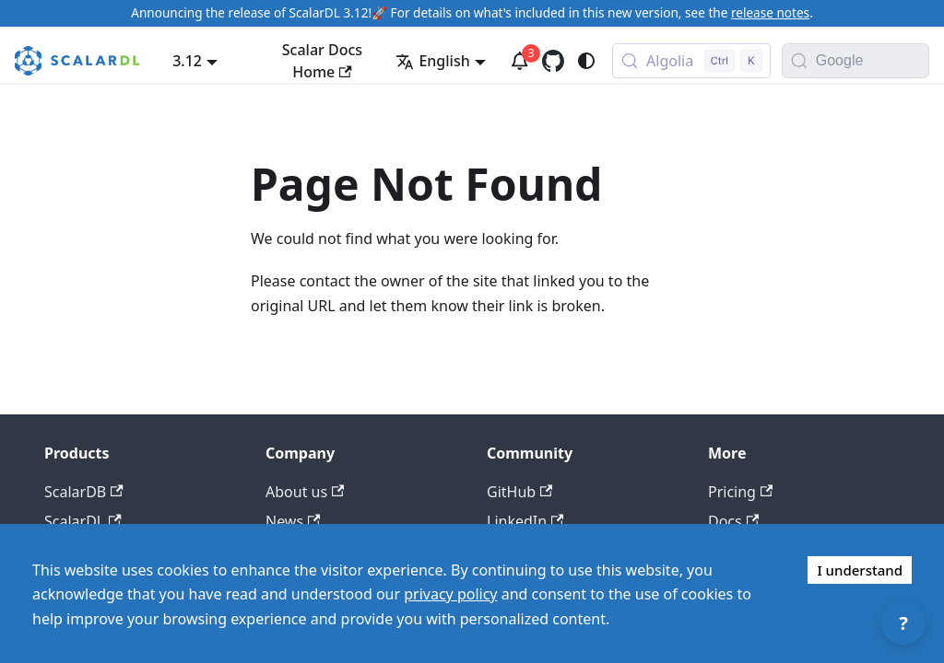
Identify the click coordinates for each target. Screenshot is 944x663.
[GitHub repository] (553, 61)
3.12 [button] (187, 61)
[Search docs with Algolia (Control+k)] (691, 60)
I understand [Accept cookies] (860, 570)
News (293, 521)
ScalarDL (83, 521)
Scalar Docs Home (322, 61)
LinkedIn (525, 521)
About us (305, 492)
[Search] (799, 61)
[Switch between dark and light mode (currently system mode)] (586, 61)
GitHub (519, 492)
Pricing (740, 492)
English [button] (432, 61)
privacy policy (450, 594)
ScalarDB (84, 492)
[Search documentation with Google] (872, 60)
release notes (770, 12)
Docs (733, 521)
